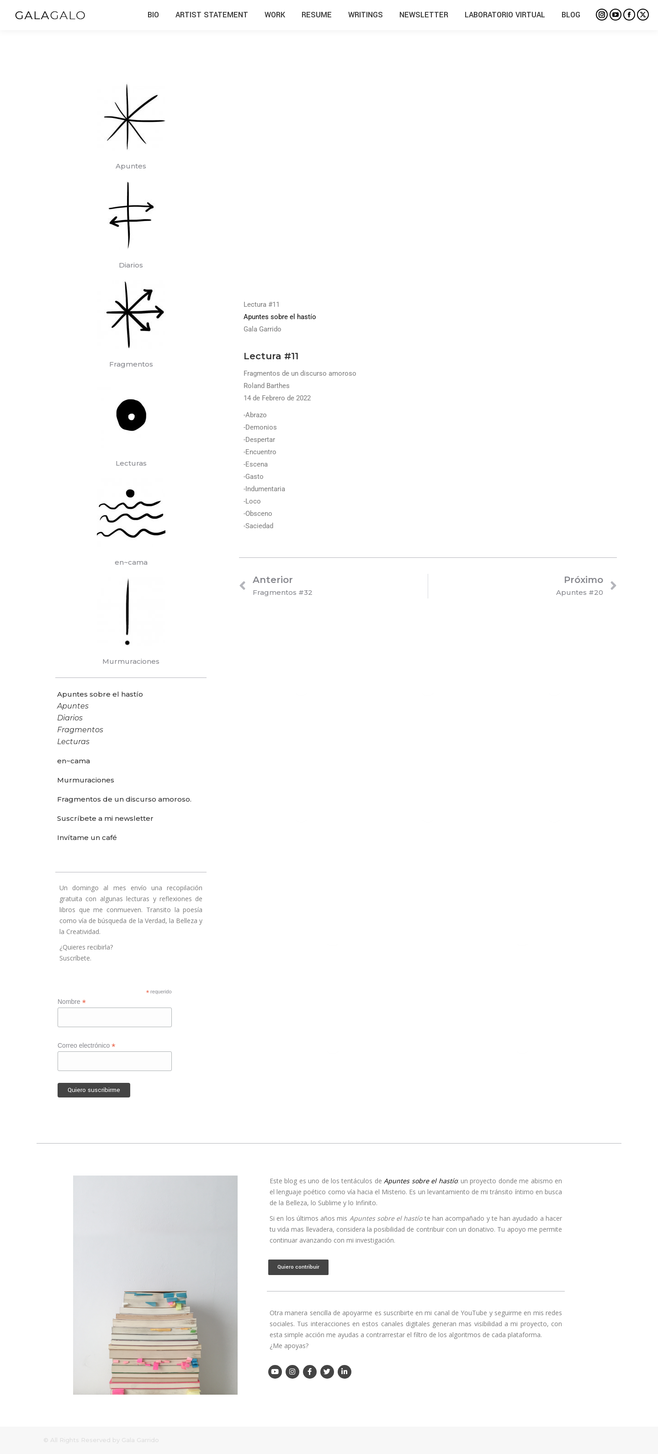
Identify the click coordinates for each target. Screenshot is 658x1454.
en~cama (131, 562)
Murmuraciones (130, 661)
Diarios (131, 265)
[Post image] (301, 688)
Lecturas (131, 463)
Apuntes (131, 166)
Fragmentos (131, 364)
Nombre (72, 1001)
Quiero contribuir (298, 1267)
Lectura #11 (271, 356)
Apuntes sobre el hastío (280, 317)
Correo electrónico (86, 1045)
